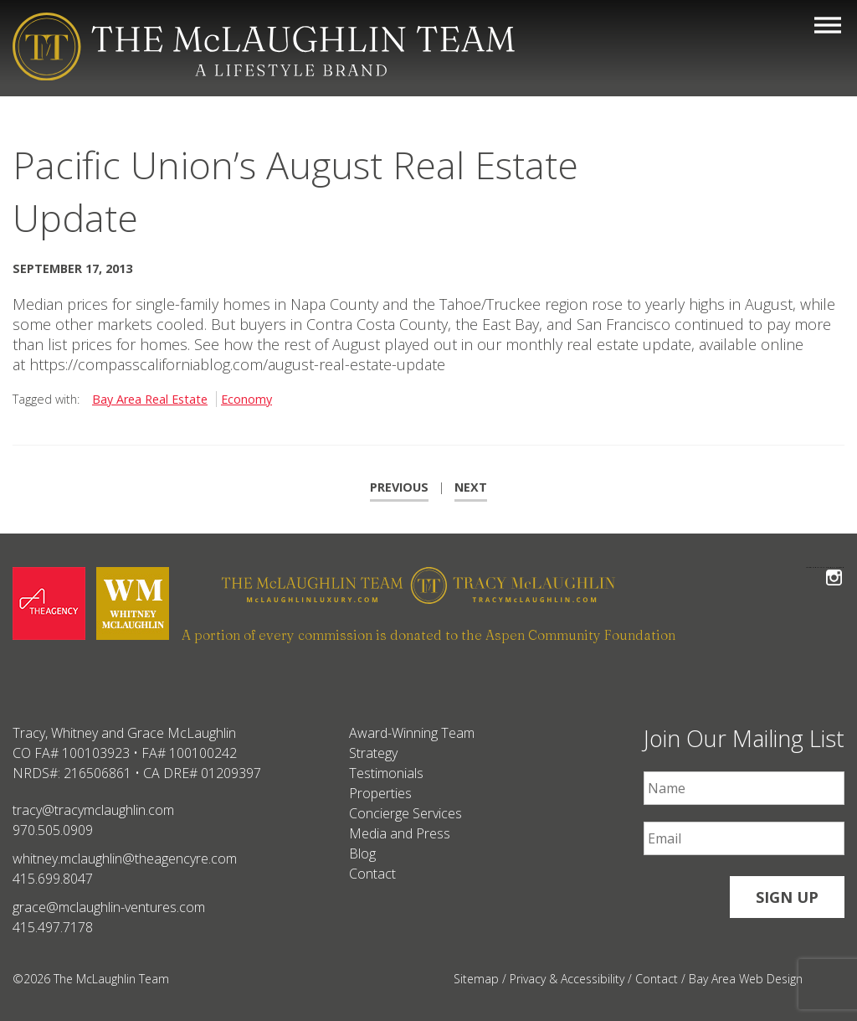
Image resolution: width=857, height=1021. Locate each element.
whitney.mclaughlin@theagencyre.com (125, 858)
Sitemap (476, 979)
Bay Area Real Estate (150, 399)
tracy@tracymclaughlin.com (93, 810)
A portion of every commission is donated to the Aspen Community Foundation (428, 635)
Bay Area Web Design (746, 979)
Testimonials (386, 773)
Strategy (373, 753)
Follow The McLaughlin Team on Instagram (834, 567)
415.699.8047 (53, 878)
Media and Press (399, 833)
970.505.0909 (53, 830)
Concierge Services (405, 813)
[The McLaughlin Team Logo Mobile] (264, 46)
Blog (362, 853)
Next (470, 487)
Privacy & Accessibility (567, 979)
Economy (246, 399)
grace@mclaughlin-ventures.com (109, 907)
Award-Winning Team (412, 733)
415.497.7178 (53, 927)
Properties (380, 793)
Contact (372, 873)
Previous (399, 487)
